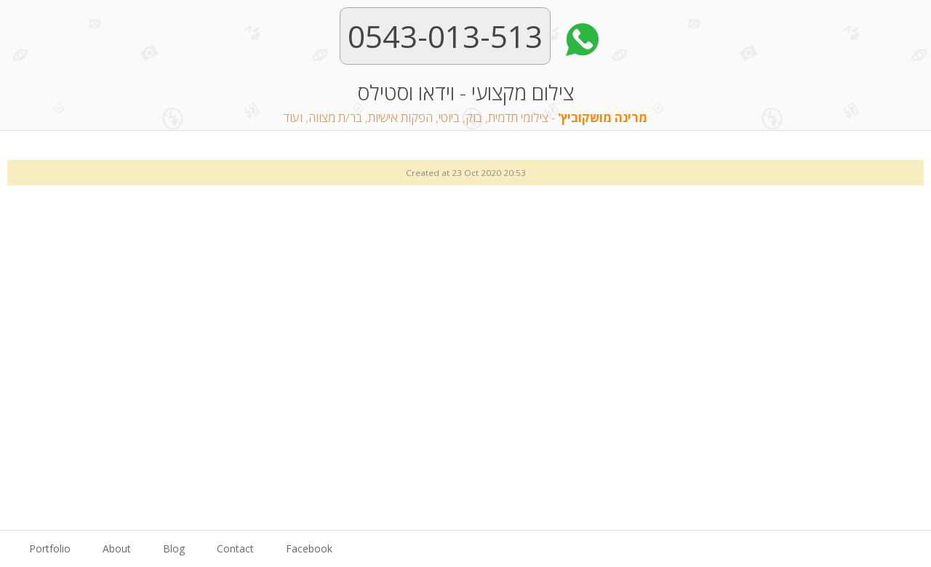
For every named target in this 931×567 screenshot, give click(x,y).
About (117, 548)
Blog (174, 548)
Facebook (309, 548)
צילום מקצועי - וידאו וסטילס (465, 104)
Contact (235, 548)
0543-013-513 (445, 36)
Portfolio (50, 548)
